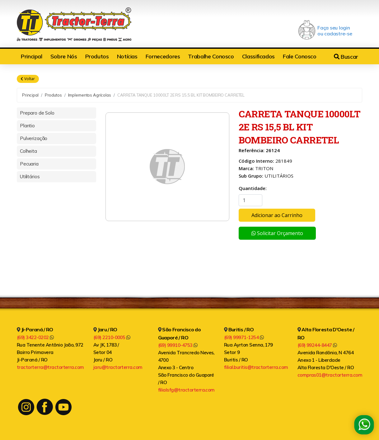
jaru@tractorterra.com (118, 367)
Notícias (127, 56)
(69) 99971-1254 (244, 337)
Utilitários (30, 176)
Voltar (28, 79)
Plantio (27, 126)
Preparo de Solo (37, 113)
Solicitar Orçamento (277, 233)
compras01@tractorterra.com (329, 375)
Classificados (258, 56)
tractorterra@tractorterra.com (50, 367)
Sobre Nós (63, 56)
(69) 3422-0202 (35, 337)
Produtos (97, 56)
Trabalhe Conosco (211, 56)
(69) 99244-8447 (317, 345)
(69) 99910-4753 (178, 345)
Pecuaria (29, 164)
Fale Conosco (299, 56)
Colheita (28, 151)
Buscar (346, 56)
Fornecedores (163, 56)
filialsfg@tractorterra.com (186, 390)
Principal (31, 56)
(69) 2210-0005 (111, 337)
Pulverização (33, 138)
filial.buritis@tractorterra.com (256, 367)
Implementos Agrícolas (89, 95)
